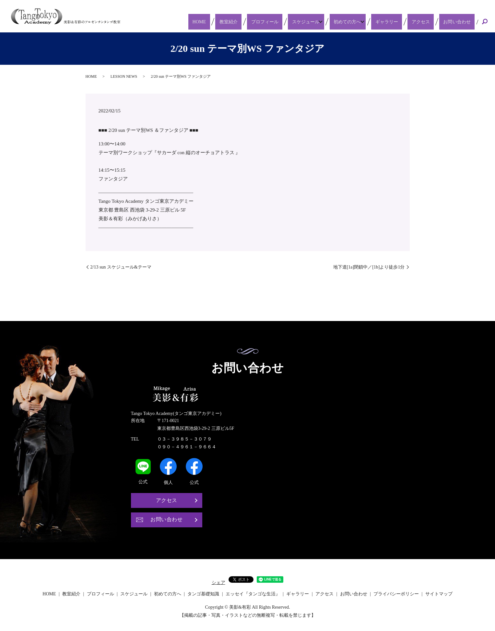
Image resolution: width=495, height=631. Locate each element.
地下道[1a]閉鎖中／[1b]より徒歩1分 (369, 267)
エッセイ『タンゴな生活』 (253, 593)
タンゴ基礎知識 (203, 593)
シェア (218, 582)
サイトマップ (439, 593)
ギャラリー (401, 21)
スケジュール (318, 21)
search (485, 22)
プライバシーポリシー (396, 593)
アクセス (429, 21)
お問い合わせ (459, 21)
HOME (228, 21)
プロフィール (282, 21)
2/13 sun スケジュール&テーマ (120, 267)
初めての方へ (361, 21)
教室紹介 (252, 21)
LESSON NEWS (124, 76)
